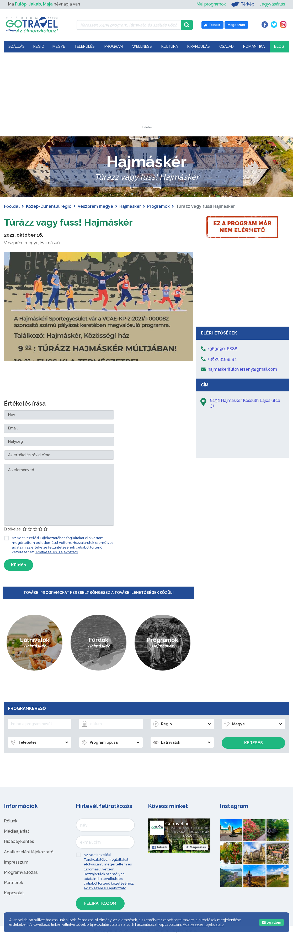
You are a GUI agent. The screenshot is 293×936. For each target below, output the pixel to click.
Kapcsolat (14, 892)
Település (84, 46)
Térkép (242, 4)
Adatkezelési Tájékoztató (56, 552)
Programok (158, 206)
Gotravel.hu (177, 823)
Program (113, 46)
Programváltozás (21, 872)
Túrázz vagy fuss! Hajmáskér (75, 222)
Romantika (254, 46)
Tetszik (159, 847)
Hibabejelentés (19, 841)
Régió (38, 46)
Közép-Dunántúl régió (48, 206)
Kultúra (169, 46)
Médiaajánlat (16, 831)
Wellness (142, 46)
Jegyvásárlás (272, 4)
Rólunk (10, 820)
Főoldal (12, 206)
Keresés (253, 742)
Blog (279, 46)
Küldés (18, 564)
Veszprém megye (95, 206)
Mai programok (211, 4)
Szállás (16, 46)
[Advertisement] (146, 93)
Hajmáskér (130, 206)
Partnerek (13, 882)
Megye (58, 46)
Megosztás (195, 847)
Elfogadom (271, 922)
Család (226, 46)
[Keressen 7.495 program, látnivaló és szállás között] (129, 25)
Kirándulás (198, 46)
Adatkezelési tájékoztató (29, 851)
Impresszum (16, 862)
